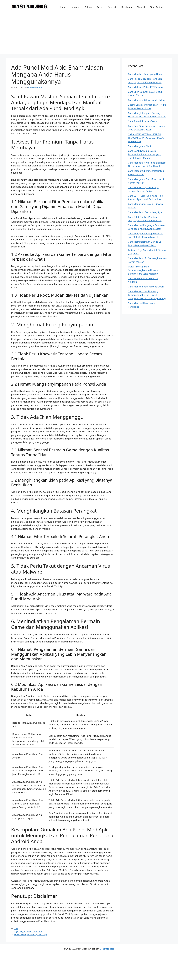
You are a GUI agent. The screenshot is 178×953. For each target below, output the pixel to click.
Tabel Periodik (157, 7)
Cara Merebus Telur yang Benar (145, 74)
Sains (99, 7)
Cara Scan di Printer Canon (143, 121)
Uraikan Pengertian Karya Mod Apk (30, 934)
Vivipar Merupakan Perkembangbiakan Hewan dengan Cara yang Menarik (143, 270)
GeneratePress (107, 948)
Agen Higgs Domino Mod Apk (28, 931)
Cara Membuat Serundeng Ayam (146, 212)
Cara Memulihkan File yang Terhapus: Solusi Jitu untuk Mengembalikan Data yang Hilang (147, 295)
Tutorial (141, 7)
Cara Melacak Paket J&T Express (145, 87)
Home (63, 7)
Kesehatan (126, 7)
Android (75, 7)
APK (16, 928)
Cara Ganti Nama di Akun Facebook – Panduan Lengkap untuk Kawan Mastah (144, 154)
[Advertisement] (89, 34)
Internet (112, 7)
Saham (88, 7)
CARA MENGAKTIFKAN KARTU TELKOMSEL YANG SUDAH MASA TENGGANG (146, 138)
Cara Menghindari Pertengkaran (146, 286)
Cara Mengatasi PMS (139, 146)
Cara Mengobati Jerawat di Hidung (147, 100)
